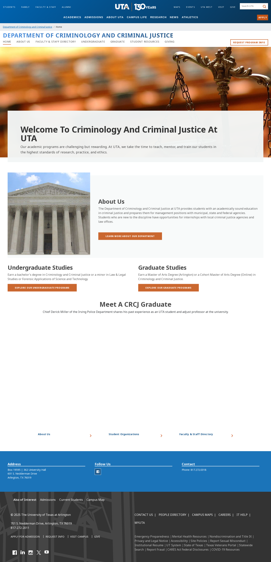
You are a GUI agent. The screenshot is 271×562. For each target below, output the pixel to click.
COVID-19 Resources (226, 549)
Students (9, 7)
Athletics (190, 17)
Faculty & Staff (46, 7)
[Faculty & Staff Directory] (56, 42)
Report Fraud (156, 549)
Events (190, 7)
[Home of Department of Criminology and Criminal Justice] (7, 42)
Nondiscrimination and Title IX (231, 536)
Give (232, 7)
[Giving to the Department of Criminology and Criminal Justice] (169, 42)
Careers (225, 515)
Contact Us (144, 515)
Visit (221, 7)
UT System (173, 545)
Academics (72, 17)
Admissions (93, 17)
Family (25, 7)
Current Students (71, 500)
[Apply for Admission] (25, 537)
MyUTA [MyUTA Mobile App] (140, 523)
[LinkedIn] (22, 552)
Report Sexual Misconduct (227, 541)
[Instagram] (30, 552)
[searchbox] (251, 6)
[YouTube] (46, 552)
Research (158, 17)
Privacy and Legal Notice (151, 541)
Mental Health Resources (189, 536)
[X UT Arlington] (38, 552)
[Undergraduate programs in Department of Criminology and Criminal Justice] (93, 42)
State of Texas (193, 545)
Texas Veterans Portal (221, 545)
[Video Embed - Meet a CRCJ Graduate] (135, 381)
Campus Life (137, 17)
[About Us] (23, 42)
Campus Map (95, 500)
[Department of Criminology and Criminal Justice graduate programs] (117, 42)
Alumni (66, 7)
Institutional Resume (149, 545)
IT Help (242, 515)
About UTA (115, 17)
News (174, 17)
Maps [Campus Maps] (177, 7)
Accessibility (179, 541)
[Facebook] (15, 552)
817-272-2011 (20, 528)
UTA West (206, 7)
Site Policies (199, 541)
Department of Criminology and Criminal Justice (27, 26)
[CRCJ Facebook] (98, 477)
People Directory (172, 515)
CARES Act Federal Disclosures (188, 549)
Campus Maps (202, 515)
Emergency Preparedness (152, 536)
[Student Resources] (144, 42)
